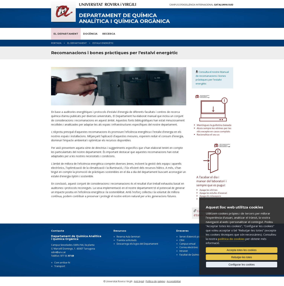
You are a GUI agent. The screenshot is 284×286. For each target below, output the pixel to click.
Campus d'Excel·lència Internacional (201, 5)
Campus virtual (187, 243)
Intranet (183, 251)
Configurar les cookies (242, 264)
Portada (56, 43)
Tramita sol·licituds (126, 240)
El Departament (66, 33)
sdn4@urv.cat (58, 252)
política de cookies (231, 239)
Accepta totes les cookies (241, 250)
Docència (90, 33)
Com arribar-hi (62, 262)
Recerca (108, 33)
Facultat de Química (190, 254)
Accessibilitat (174, 281)
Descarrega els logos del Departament (137, 243)
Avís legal (139, 281)
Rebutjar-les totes (241, 257)
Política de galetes (155, 281)
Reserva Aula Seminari (128, 236)
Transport (59, 266)
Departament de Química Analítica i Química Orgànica (124, 18)
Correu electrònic (188, 247)
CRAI (181, 240)
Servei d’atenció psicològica (194, 236)
